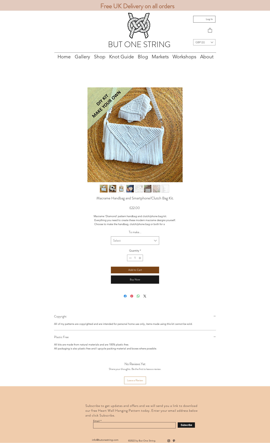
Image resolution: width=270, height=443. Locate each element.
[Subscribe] (186, 425)
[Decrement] (130, 258)
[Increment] (140, 258)
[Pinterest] (174, 440)
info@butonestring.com (105, 439)
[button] (210, 30)
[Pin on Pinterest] (132, 296)
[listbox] (204, 42)
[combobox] (135, 240)
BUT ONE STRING (139, 44)
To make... (135, 232)
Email (96, 421)
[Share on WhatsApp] (138, 296)
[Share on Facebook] (125, 296)
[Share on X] (145, 296)
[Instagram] (168, 440)
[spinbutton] (135, 258)
